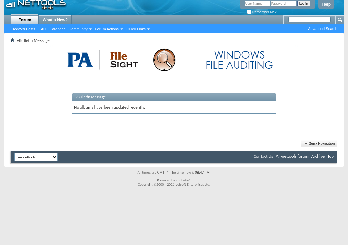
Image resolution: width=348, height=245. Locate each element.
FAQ (42, 29)
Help (326, 4)
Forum (24, 20)
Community (78, 29)
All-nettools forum (292, 156)
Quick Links (136, 29)
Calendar (57, 29)
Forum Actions (107, 29)
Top (330, 156)
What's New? (55, 20)
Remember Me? (261, 12)
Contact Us (263, 156)
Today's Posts (23, 29)
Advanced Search (322, 29)
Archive (318, 156)
